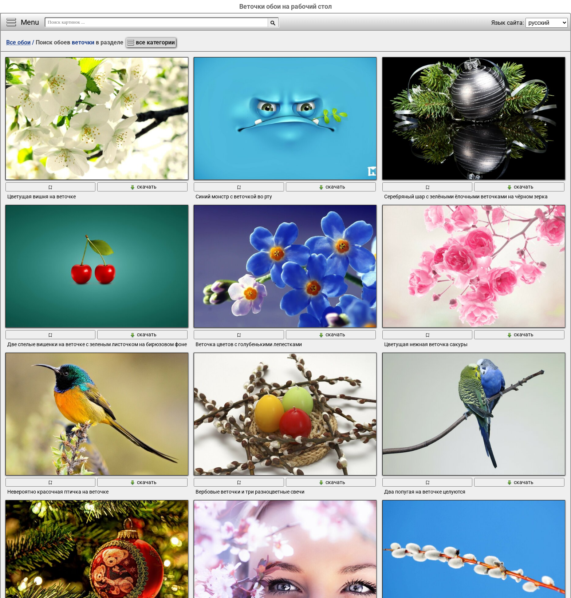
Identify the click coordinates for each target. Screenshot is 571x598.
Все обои (18, 42)
